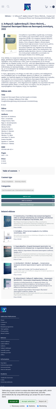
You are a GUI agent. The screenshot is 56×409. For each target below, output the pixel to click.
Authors (3, 346)
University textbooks (6, 382)
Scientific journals (6, 352)
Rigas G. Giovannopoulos (9, 123)
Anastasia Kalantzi (7, 129)
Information (5, 359)
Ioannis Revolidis (6, 139)
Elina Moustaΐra (6, 133)
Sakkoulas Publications (8, 316)
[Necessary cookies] (10, 406)
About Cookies (5, 333)
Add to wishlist (38, 201)
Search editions (5, 341)
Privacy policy (4, 331)
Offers (2, 355)
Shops (2, 320)
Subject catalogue (6, 348)
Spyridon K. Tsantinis (7, 141)
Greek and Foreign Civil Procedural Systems (31, 269)
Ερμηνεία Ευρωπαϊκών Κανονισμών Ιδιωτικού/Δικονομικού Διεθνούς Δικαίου (30, 290)
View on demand (5, 369)
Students (4, 374)
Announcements (5, 367)
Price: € (17, 227)
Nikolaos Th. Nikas (7, 135)
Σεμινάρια (3, 363)
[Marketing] (37, 406)
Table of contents (11, 171)
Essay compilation (7, 181)
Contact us (4, 322)
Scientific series (5, 350)
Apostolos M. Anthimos (8, 116)
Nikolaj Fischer (5, 127)
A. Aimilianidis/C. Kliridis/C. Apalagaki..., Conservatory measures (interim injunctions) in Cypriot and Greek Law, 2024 (33, 265)
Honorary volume (20, 181)
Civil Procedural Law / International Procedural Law (17, 190)
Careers (3, 324)
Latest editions (5, 344)
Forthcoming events (6, 365)
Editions (8, 16)
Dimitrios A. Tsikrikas (7, 143)
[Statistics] (27, 406)
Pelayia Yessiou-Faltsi (7, 121)
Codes (2, 380)
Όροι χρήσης (5, 329)
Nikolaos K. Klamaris (7, 131)
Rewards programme (7, 327)
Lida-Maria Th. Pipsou (8, 137)
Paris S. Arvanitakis (7, 111)
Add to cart (38, 196)
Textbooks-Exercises (7, 377)
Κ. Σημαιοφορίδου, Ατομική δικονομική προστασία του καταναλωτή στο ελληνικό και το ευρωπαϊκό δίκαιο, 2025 (33, 247)
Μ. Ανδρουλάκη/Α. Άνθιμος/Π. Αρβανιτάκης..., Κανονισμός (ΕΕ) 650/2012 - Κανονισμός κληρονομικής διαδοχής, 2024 (33, 279)
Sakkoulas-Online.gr (37, 204)
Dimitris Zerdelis (6, 125)
